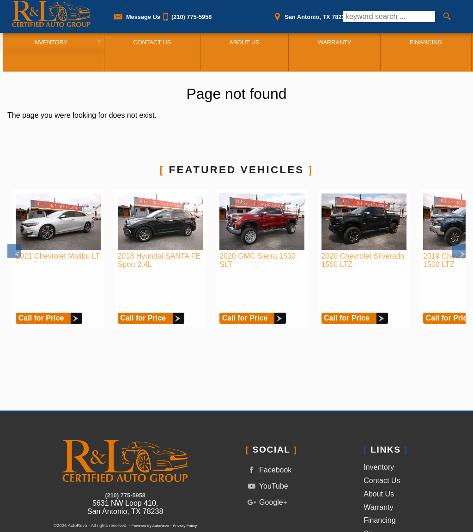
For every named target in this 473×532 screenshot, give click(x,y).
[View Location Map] (310, 13)
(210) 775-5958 (125, 458)
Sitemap (377, 497)
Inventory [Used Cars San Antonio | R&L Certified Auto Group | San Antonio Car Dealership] (47, 41)
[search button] (446, 16)
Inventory (379, 431)
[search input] (389, 16)
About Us (379, 457)
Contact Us (382, 444)
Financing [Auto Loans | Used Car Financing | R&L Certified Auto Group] (427, 41)
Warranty (378, 470)
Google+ (266, 465)
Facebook (269, 433)
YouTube (267, 449)
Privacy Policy (185, 489)
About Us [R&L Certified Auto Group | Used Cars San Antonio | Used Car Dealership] (243, 41)
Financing (379, 484)
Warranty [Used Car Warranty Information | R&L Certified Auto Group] (334, 41)
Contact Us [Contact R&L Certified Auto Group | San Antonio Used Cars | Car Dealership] (150, 41)
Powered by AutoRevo (150, 489)
